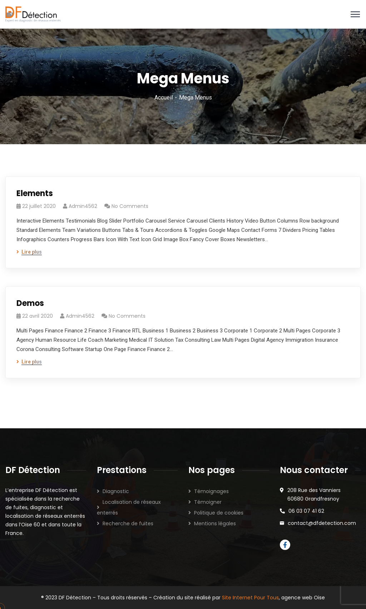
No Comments (130, 206)
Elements (34, 193)
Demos (30, 303)
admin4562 (83, 206)
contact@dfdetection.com (322, 523)
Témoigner (208, 502)
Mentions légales (215, 523)
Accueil (163, 97)
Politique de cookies (218, 512)
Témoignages (211, 491)
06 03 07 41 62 (306, 511)
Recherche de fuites (128, 523)
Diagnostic (116, 491)
